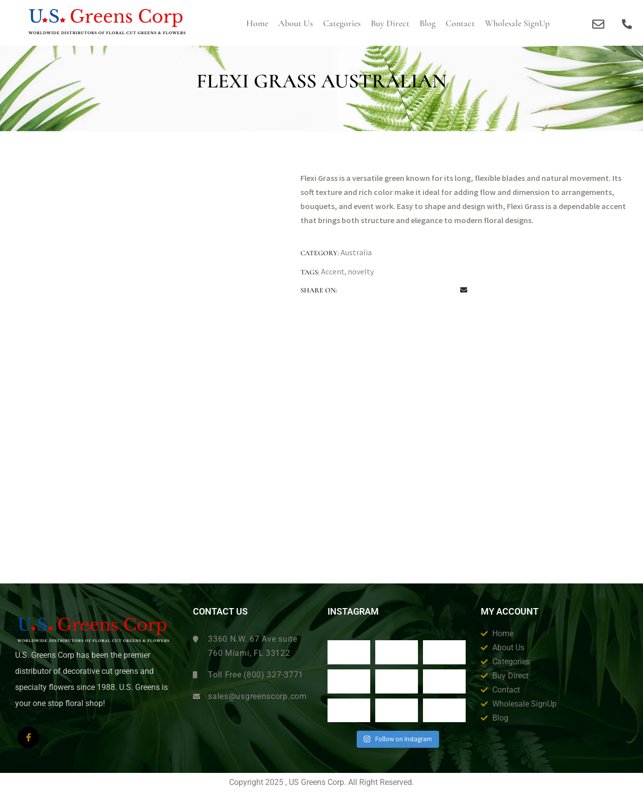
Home (257, 23)
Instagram (353, 611)
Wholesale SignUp (517, 23)
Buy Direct (390, 23)
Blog (427, 23)
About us (295, 23)
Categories (342, 23)
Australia (356, 252)
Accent (333, 271)
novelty (361, 271)
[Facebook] (28, 737)
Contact (460, 23)
